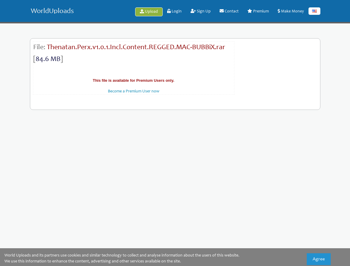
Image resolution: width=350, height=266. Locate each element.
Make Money (291, 11)
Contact (229, 11)
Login (174, 11)
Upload (149, 11)
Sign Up (201, 11)
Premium (258, 11)
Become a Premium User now (133, 91)
